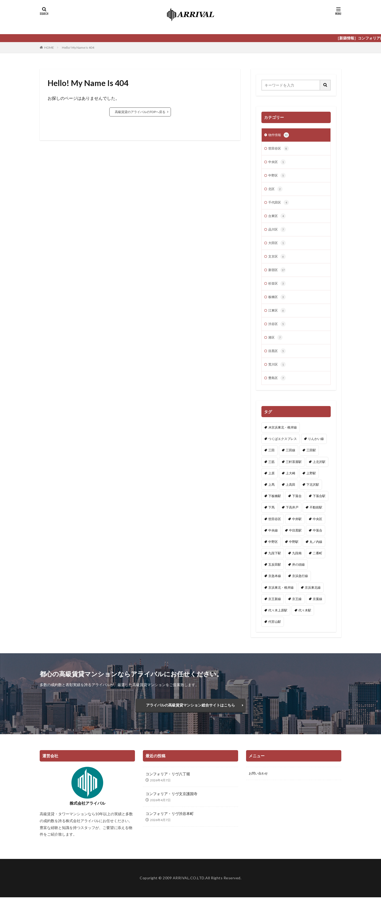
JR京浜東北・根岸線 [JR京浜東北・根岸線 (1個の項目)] (282, 437)
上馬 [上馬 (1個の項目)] (271, 495)
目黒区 (277, 360)
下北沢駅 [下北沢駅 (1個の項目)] (312, 495)
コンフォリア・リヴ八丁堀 (168, 786)
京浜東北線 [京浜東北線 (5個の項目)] (313, 598)
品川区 (277, 233)
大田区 (277, 247)
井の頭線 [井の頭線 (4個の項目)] (298, 574)
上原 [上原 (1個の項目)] (271, 483)
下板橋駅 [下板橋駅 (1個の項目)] (274, 506)
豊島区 (277, 388)
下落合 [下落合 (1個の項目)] (297, 506)
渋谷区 (277, 332)
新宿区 (277, 275)
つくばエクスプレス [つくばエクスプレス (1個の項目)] (282, 449)
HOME (49, 47)
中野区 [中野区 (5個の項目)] (273, 552)
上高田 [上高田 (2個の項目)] (290, 495)
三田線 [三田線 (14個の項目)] (290, 460)
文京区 (277, 261)
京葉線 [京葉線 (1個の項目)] (317, 609)
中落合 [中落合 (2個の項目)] (317, 540)
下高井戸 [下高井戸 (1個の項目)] (292, 517)
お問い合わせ (260, 786)
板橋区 (277, 304)
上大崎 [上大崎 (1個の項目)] (290, 483)
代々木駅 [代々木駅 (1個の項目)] (304, 620)
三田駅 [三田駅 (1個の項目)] (311, 460)
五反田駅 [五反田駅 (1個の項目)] (274, 574)
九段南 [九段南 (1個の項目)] (297, 563)
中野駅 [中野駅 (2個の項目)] (293, 552)
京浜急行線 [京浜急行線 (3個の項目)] (300, 586)
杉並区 (277, 289)
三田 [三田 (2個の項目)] (271, 460)
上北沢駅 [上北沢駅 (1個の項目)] (319, 472)
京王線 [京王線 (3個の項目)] (297, 609)
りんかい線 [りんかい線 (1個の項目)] (316, 449)
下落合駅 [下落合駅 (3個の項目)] (319, 506)
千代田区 (279, 205)
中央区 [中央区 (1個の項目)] (317, 529)
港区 (276, 346)
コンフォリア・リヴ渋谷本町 (170, 826)
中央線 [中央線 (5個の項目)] (273, 540)
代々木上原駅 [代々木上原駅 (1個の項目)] (277, 620)
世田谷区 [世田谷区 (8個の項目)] (274, 529)
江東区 (277, 318)
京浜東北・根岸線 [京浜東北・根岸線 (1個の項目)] (281, 598)
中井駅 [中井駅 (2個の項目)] (297, 529)
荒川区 (277, 374)
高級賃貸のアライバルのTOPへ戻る (140, 112)
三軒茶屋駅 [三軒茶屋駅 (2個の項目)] (294, 472)
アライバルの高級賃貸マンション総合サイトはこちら (190, 716)
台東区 (277, 219)
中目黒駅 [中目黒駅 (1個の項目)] (295, 540)
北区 (276, 191)
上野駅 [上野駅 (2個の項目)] (311, 483)
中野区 (277, 177)
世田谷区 (279, 149)
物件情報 (279, 135)
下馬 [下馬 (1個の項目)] (271, 517)
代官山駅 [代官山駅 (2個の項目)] (274, 632)
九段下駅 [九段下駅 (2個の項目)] (274, 563)
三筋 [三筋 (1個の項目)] (271, 472)
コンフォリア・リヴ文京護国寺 (171, 806)
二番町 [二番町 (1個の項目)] (317, 563)
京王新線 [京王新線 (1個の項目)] (274, 609)
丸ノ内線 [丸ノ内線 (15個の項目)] (316, 552)
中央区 (277, 163)
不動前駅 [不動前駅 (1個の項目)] (316, 517)
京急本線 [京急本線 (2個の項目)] (274, 586)
